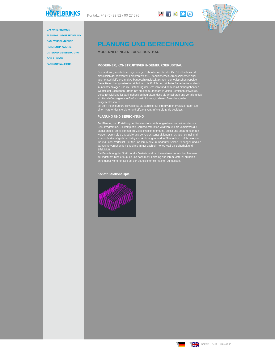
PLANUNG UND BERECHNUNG (64, 35)
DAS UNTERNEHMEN (58, 29)
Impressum (225, 344)
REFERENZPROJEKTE (59, 47)
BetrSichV (155, 87)
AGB (214, 344)
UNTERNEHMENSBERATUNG (63, 52)
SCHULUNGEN (55, 58)
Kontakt (205, 344)
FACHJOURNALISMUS (59, 64)
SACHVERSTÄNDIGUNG (60, 41)
